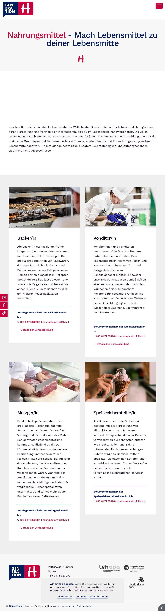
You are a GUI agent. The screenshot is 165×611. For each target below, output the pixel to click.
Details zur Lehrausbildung (37, 329)
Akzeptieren (65, 596)
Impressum (67, 606)
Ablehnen (81, 596)
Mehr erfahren (99, 596)
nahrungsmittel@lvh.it (56, 321)
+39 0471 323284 (30, 321)
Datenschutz (84, 606)
